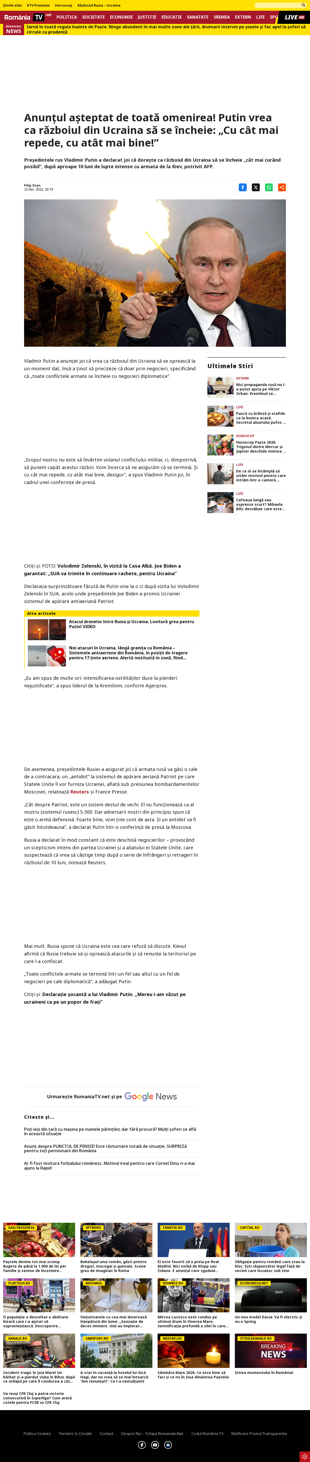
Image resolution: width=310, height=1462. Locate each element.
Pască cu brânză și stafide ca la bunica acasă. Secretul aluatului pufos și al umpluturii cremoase (261, 418)
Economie (121, 17)
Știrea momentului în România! (264, 1373)
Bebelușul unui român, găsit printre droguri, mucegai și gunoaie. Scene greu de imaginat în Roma (113, 1266)
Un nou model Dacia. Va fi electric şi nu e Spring (268, 1319)
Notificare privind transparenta (259, 1433)
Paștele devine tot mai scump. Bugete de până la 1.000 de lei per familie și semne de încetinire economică (34, 1266)
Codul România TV (207, 1433)
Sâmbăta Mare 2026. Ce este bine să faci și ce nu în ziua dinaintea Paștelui (193, 1375)
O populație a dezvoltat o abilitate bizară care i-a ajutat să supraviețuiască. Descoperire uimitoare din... (35, 1321)
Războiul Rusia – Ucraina (99, 5)
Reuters (79, 792)
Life (260, 17)
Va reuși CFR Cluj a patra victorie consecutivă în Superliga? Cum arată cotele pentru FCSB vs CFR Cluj (37, 1398)
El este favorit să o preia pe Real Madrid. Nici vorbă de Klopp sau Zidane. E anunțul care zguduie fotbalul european (188, 1266)
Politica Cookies (37, 1433)
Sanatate (197, 17)
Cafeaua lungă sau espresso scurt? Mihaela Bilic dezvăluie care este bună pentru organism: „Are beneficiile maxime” (259, 504)
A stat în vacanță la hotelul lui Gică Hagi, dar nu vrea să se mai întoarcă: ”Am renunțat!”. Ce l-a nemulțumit (114, 1377)
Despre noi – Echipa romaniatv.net (152, 1433)
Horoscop (63, 5)
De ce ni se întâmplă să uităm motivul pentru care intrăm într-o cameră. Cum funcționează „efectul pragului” (261, 475)
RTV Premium (38, 5)
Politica (67, 17)
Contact (106, 1433)
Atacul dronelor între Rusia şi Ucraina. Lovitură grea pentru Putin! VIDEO (131, 624)
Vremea (222, 17)
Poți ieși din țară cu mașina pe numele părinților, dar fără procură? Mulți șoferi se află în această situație (110, 1131)
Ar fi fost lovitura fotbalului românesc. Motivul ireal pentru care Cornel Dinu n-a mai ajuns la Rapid (109, 1165)
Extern (243, 17)
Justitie (147, 17)
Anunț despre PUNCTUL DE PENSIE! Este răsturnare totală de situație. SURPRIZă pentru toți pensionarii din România (105, 1148)
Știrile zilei (12, 5)
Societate (93, 17)
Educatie (172, 17)
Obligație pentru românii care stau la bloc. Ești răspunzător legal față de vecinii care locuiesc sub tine (270, 1266)
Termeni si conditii (75, 1433)
